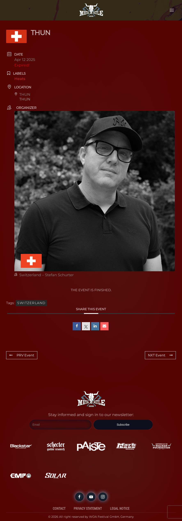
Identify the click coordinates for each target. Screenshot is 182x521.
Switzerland (31, 303)
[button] (172, 10)
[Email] (61, 425)
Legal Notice (119, 502)
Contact (59, 502)
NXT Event (160, 355)
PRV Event (21, 355)
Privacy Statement (88, 502)
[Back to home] (91, 10)
